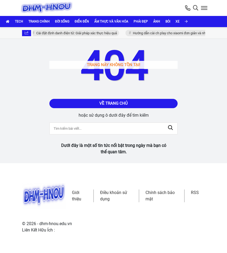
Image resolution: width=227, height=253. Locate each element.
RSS (195, 192)
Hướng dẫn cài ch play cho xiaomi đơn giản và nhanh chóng (177, 33)
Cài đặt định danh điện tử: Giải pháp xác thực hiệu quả (77, 33)
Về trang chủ (113, 103)
